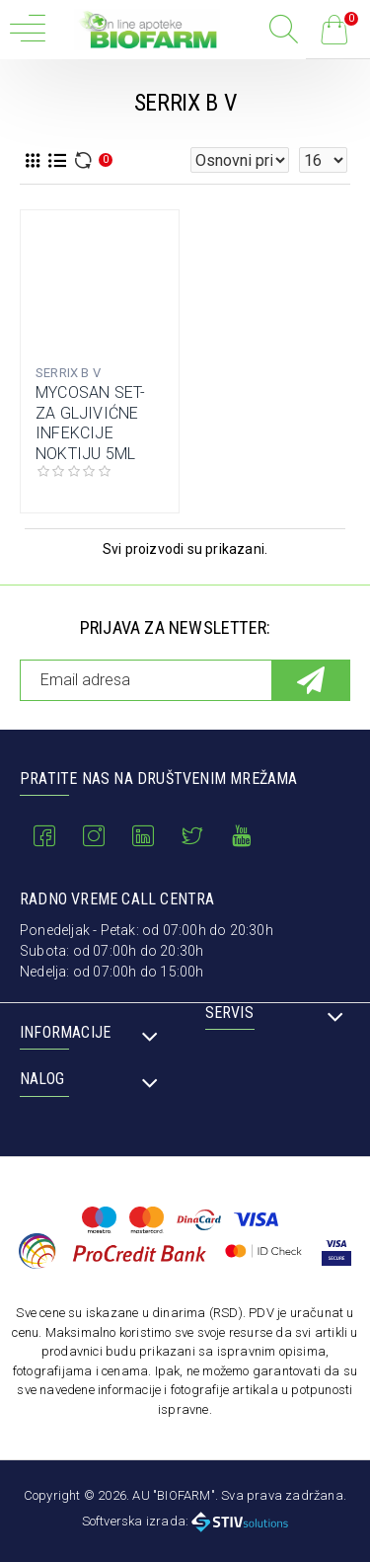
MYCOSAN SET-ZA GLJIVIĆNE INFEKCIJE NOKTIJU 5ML (90, 423)
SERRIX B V (68, 372)
